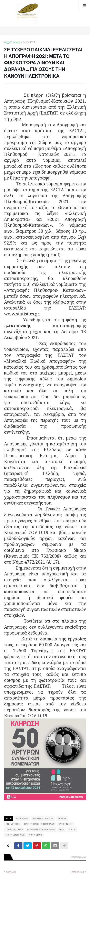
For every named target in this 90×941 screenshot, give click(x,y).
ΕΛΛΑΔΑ (62, 818)
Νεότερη (11, 872)
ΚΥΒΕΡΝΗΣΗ (65, 824)
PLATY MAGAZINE (15, 835)
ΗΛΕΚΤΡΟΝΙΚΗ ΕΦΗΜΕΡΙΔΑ (39, 824)
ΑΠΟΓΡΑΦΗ (30, 42)
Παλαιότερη (77, 872)
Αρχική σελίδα (12, 42)
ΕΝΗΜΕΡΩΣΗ (13, 824)
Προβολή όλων (78, 857)
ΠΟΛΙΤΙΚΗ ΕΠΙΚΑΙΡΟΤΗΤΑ (41, 829)
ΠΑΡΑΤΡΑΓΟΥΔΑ (14, 829)
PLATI (61, 829)
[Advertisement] (34, 904)
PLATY (72, 829)
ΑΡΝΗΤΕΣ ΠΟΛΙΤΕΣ (42, 818)
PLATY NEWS (35, 835)
